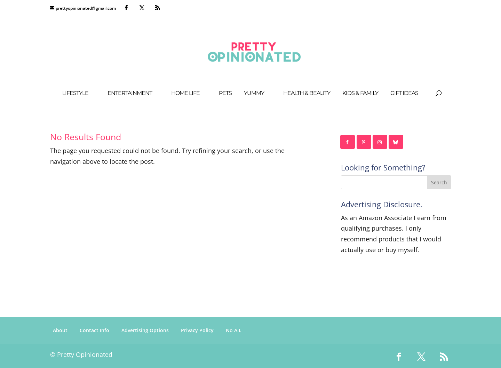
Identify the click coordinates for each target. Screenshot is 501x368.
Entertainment (130, 93)
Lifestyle (75, 93)
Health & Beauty (306, 93)
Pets (225, 93)
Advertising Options (145, 330)
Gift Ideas (404, 93)
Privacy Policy (197, 330)
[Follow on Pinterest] (364, 142)
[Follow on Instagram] (380, 142)
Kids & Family (360, 93)
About (60, 330)
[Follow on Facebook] (348, 142)
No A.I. (233, 330)
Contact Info (94, 330)
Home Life (185, 93)
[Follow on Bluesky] (396, 142)
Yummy (254, 93)
